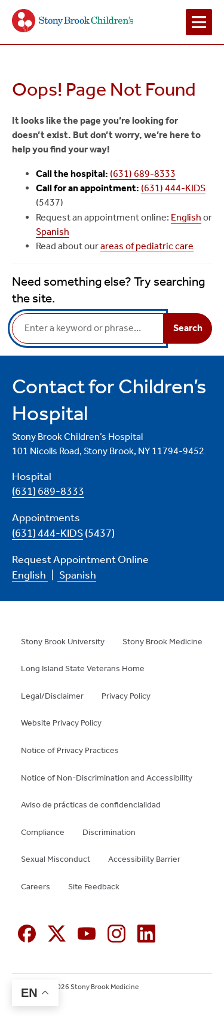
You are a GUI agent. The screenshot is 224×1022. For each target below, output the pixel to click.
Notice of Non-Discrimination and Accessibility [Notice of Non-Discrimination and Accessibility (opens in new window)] (106, 778)
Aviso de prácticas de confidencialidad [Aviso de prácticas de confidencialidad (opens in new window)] (91, 805)
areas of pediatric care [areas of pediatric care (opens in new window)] (147, 246)
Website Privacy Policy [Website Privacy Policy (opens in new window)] (61, 723)
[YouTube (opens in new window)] (87, 933)
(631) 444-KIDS (173, 188)
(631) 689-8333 (143, 173)
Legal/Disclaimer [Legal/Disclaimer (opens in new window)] (52, 696)
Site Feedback (93, 887)
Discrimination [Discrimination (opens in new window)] (109, 832)
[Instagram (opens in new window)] (116, 933)
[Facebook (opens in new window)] (27, 933)
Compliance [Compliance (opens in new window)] (43, 832)
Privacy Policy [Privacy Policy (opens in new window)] (126, 696)
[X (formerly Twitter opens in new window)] (57, 933)
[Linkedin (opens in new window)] (146, 933)
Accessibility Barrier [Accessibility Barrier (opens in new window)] (144, 859)
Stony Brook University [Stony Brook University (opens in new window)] (63, 642)
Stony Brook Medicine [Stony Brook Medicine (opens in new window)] (162, 642)
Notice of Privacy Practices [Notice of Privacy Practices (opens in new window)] (70, 750)
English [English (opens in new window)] (186, 217)
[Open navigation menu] (199, 22)
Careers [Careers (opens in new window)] (35, 887)
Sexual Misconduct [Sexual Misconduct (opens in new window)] (55, 859)
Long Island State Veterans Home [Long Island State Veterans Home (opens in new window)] (83, 668)
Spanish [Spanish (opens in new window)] (52, 231)
